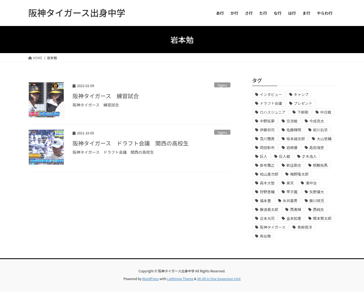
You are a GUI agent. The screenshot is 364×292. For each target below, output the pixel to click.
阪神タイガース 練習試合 (106, 96)
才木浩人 (309, 156)
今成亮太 (316, 121)
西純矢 (318, 209)
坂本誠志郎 (295, 138)
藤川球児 (316, 200)
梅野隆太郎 (299, 174)
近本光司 (267, 218)
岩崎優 (292, 147)
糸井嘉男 (290, 200)
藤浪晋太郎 (269, 209)
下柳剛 (302, 112)
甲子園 (292, 191)
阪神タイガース (273, 227)
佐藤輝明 (293, 129)
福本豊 (265, 200)
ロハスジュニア (272, 112)
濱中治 (311, 183)
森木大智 (267, 183)
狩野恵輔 (267, 191)
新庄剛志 (293, 165)
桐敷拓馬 (320, 165)
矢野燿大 (316, 191)
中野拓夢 (267, 121)
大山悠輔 (324, 138)
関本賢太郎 (322, 218)
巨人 (263, 156)
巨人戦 (284, 156)
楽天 (290, 183)
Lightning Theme (180, 278)
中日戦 (325, 112)
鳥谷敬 (265, 236)
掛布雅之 (267, 165)
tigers (222, 85)
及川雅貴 (267, 138)
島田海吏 (316, 147)
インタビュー (271, 94)
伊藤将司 (267, 129)
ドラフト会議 (271, 103)
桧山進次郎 (269, 174)
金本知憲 (293, 218)
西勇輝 (295, 209)
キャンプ (301, 94)
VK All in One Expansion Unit (219, 278)
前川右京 (320, 129)
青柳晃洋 (304, 227)
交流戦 (292, 121)
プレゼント (303, 103)
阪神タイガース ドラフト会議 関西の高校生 (131, 143)
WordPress (150, 278)
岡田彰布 (267, 147)
